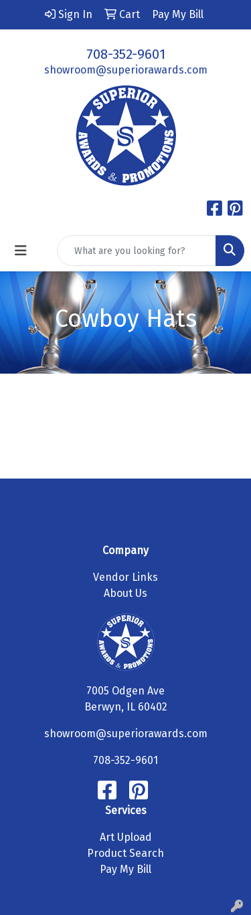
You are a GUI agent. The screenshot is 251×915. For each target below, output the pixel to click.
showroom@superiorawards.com (125, 69)
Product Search (125, 853)
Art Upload (126, 837)
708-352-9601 (125, 54)
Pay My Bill (125, 869)
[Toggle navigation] (21, 250)
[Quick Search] (136, 250)
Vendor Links (125, 577)
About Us (125, 593)
